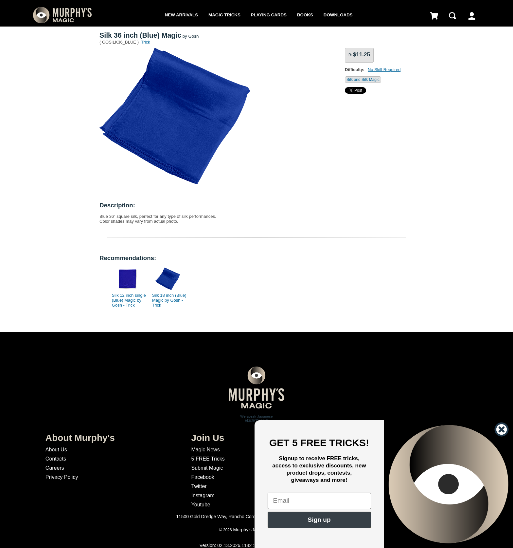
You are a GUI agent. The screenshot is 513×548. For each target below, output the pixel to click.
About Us (56, 449)
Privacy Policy (61, 477)
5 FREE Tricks (208, 459)
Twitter (199, 486)
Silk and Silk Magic (363, 79)
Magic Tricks (224, 14)
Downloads (338, 14)
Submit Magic (207, 468)
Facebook (202, 477)
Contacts (55, 459)
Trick (145, 42)
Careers (54, 468)
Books (305, 14)
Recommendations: (127, 258)
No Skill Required (384, 69)
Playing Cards (269, 14)
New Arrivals (181, 14)
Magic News (205, 449)
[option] (128, 285)
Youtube (200, 504)
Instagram (203, 495)
